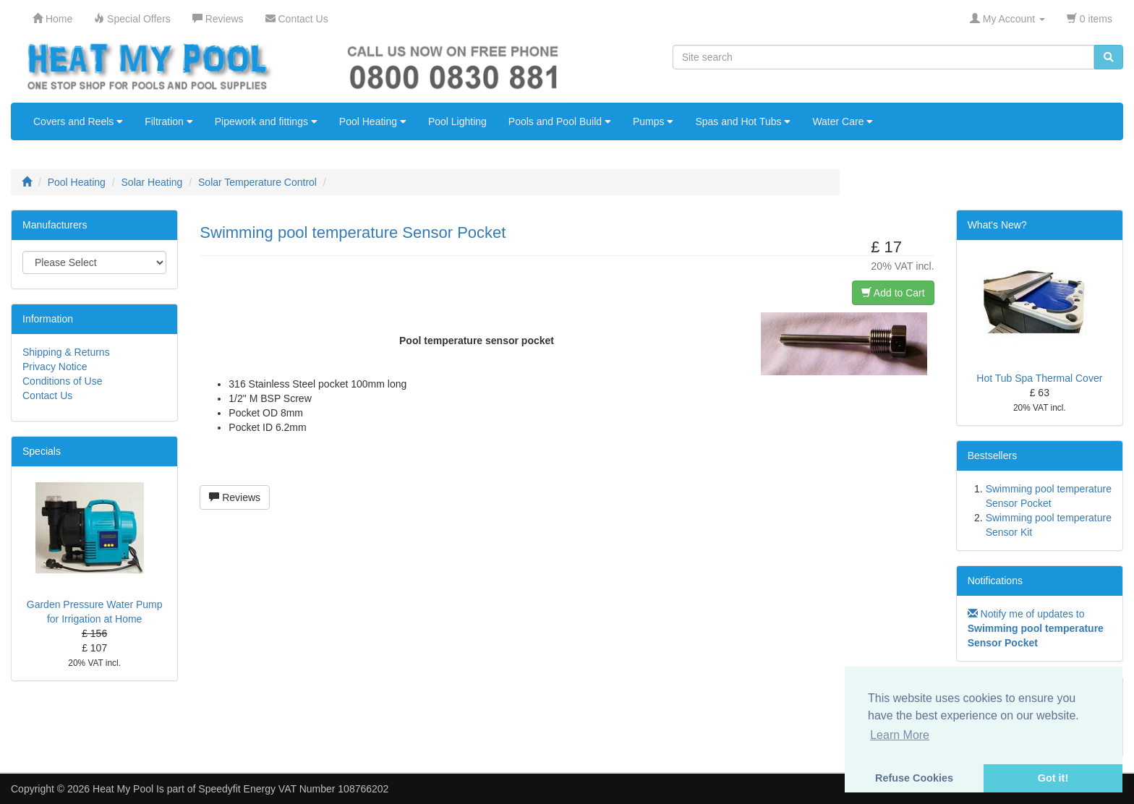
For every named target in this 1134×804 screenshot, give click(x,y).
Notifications (995, 580)
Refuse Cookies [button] (914, 778)
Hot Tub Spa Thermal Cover (1039, 378)
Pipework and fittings (266, 121)
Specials (41, 451)
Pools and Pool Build (559, 121)
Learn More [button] (899, 735)
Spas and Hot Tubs (742, 121)
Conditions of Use (62, 381)
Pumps (653, 121)
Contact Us (47, 395)
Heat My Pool (123, 789)
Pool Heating (372, 121)
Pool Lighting (457, 121)
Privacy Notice (54, 366)
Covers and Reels (78, 121)
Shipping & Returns (66, 352)
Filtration (169, 121)
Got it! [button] (1053, 778)
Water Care (842, 121)
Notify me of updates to (1036, 628)
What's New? (997, 225)
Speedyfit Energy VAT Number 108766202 (293, 789)
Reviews (234, 497)
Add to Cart (893, 293)
